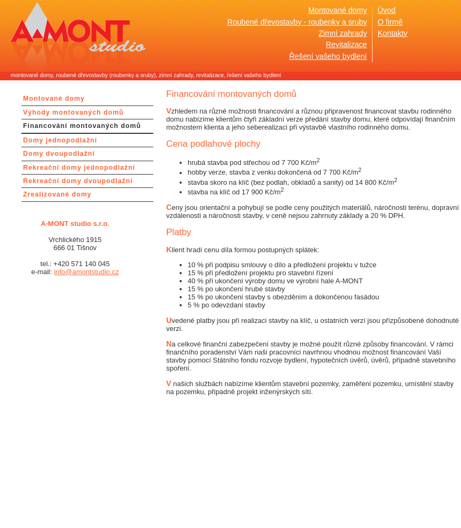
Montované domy (337, 10)
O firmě (390, 22)
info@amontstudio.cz (86, 272)
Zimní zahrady (342, 33)
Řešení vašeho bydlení (328, 56)
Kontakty (392, 33)
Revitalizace (346, 44)
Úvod (387, 10)
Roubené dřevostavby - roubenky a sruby (297, 22)
